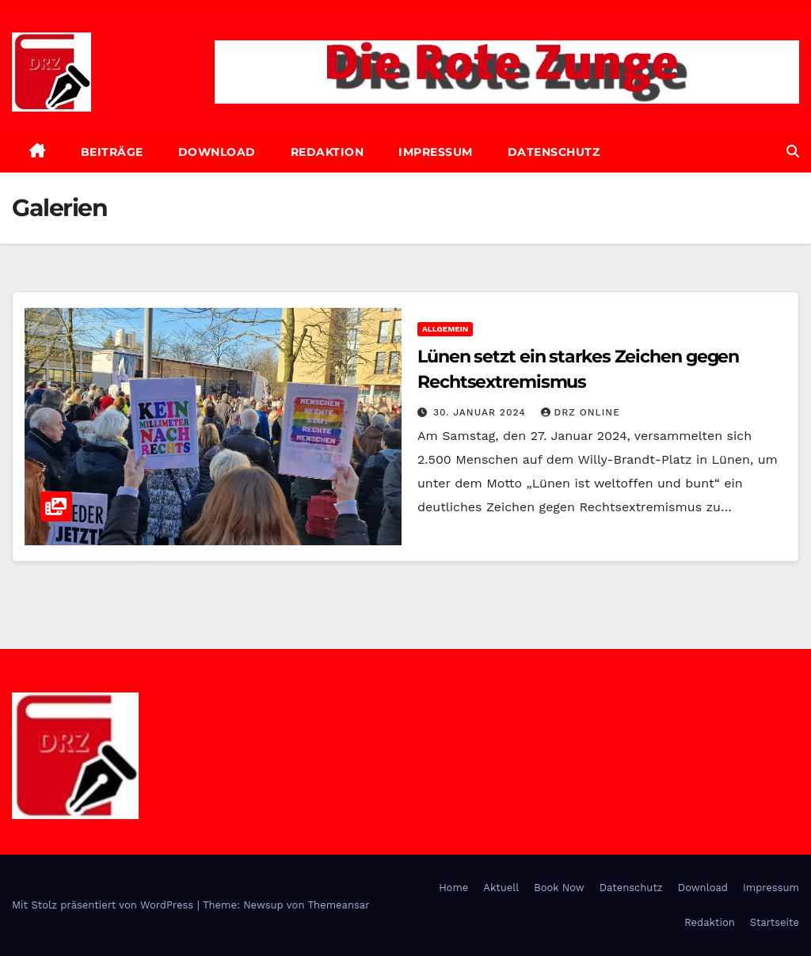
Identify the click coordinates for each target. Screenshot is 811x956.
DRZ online (580, 412)
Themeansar (339, 905)
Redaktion (327, 152)
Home (453, 887)
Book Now (559, 887)
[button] (792, 151)
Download (217, 152)
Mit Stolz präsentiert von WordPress (104, 905)
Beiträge (112, 152)
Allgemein (445, 328)
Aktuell (501, 887)
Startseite (774, 922)
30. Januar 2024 (481, 412)
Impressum (435, 152)
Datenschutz (554, 152)
